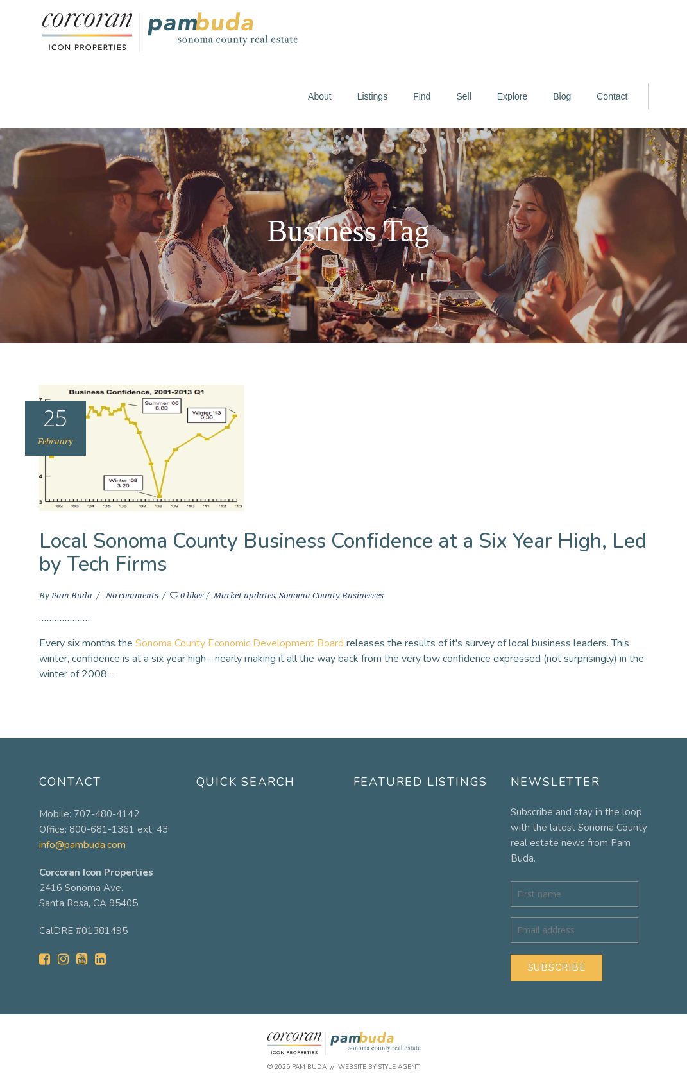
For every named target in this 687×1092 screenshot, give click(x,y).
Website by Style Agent (379, 1066)
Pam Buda (72, 595)
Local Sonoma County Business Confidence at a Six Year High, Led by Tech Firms (343, 552)
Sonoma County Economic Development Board (239, 643)
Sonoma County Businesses (331, 595)
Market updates (244, 595)
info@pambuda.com (82, 844)
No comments (133, 595)
